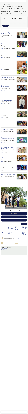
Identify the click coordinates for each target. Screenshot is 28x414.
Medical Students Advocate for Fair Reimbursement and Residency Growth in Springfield (8, 157)
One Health (5, 90)
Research (2, 231)
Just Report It (2, 249)
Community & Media (17, 230)
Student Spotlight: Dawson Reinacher (7, 100)
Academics (2, 226)
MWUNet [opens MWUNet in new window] (9, 234)
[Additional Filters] (14, 23)
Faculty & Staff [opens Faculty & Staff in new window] (16, 229)
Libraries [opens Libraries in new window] (23, 233)
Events (8, 227)
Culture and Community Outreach (6, 91)
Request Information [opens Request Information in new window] (13, 216)
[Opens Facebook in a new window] (1, 254)
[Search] (25, 1)
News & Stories (9, 226)
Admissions (2, 227)
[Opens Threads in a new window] (9, 254)
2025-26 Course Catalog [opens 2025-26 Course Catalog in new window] (10, 230)
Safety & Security (24, 234)
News (2, 38)
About (2, 232)
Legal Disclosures (3, 250)
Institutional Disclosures (4, 248)
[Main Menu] (27, 1)
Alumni (15, 227)
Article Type (20, 18)
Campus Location (13, 18)
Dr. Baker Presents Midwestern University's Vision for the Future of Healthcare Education (8, 43)
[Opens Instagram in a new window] (5, 254)
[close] (25, 412)
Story (2, 69)
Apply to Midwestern (14, 213)
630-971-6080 (17, 238)
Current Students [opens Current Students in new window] (17, 228)
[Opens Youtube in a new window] (4, 254)
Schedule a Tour (14, 220)
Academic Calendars (24, 227)
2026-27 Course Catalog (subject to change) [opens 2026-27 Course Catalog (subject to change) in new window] (10, 233)
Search (4, 18)
